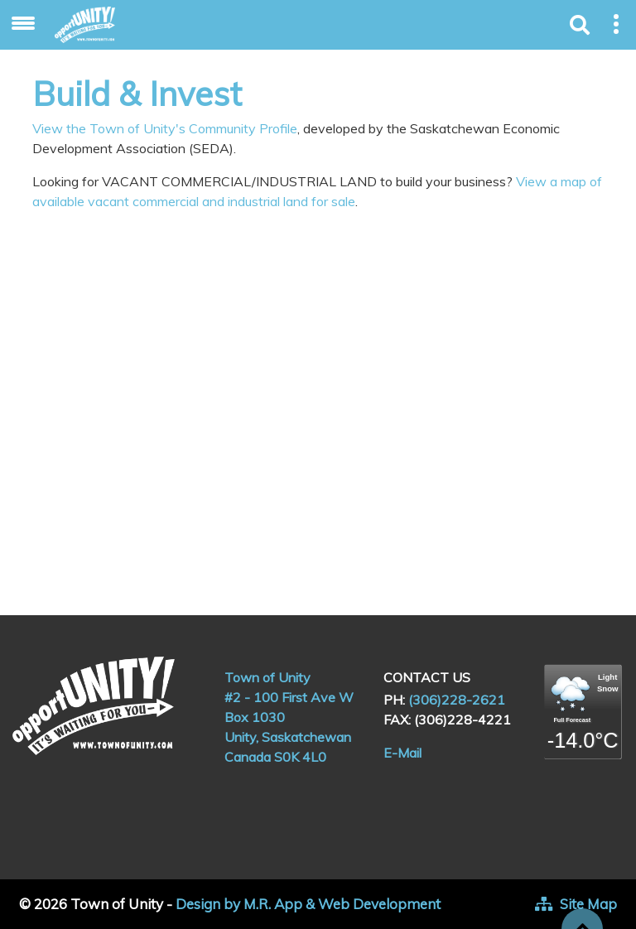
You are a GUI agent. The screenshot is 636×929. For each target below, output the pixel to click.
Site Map (588, 903)
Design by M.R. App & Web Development (308, 903)
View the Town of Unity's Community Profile (164, 128)
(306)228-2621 (456, 699)
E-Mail (402, 752)
